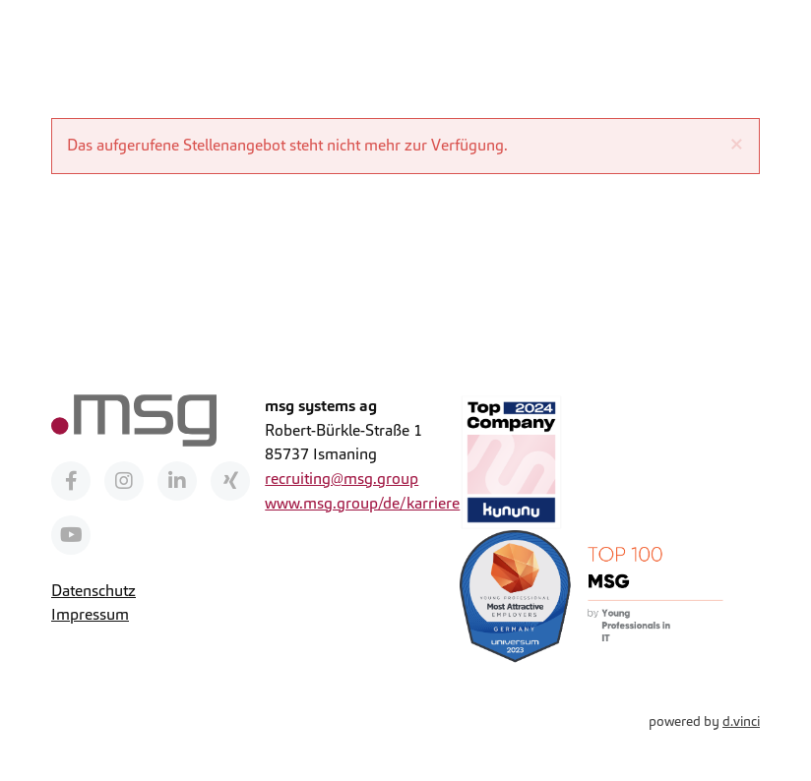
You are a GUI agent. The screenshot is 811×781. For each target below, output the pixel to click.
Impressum (90, 614)
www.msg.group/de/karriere (362, 503)
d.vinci (741, 721)
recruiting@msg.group (341, 478)
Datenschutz (93, 590)
